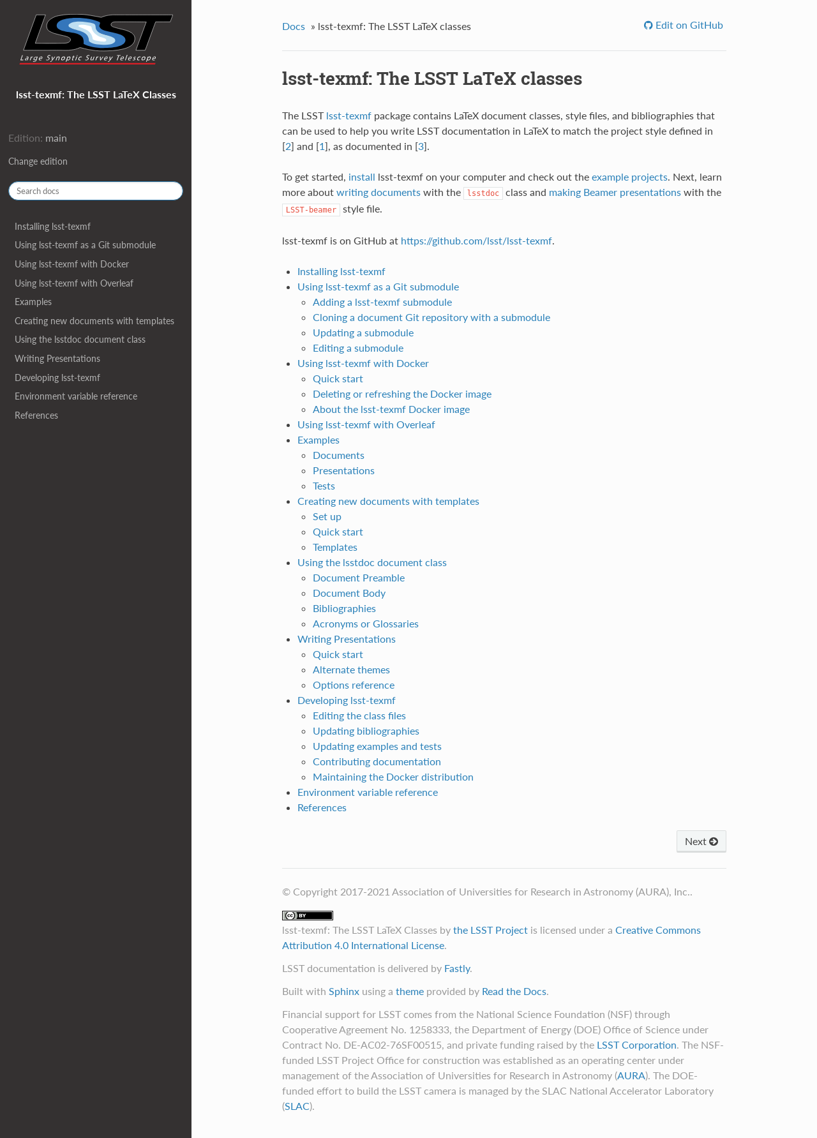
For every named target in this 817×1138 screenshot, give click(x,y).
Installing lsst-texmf (53, 226)
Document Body (349, 593)
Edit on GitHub (688, 25)
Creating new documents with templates (94, 320)
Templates (335, 547)
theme (410, 991)
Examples (33, 301)
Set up (327, 516)
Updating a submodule (363, 332)
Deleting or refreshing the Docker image (402, 393)
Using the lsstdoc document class (80, 339)
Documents (338, 455)
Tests (324, 485)
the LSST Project (490, 930)
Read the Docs (514, 991)
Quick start (338, 378)
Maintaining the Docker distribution (393, 776)
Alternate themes (351, 669)
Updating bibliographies (366, 730)
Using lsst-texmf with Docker (72, 263)
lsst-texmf (348, 115)
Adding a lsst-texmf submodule (382, 302)
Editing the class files (359, 715)
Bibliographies (344, 608)
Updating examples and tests (377, 746)
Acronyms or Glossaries (366, 623)
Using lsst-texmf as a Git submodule (85, 244)
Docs (293, 26)
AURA (631, 1075)
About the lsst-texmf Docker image (391, 409)
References (36, 415)
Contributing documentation (377, 761)
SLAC (297, 1106)
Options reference (353, 684)
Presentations (344, 470)
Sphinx (344, 991)
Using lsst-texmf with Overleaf (74, 283)
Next (701, 841)
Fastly (457, 968)
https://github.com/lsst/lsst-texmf (476, 240)
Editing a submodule (358, 347)
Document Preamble (359, 577)
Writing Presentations (57, 358)
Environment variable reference (76, 396)
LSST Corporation (637, 1044)
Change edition (38, 161)
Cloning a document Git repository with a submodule (431, 317)
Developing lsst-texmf (57, 377)
